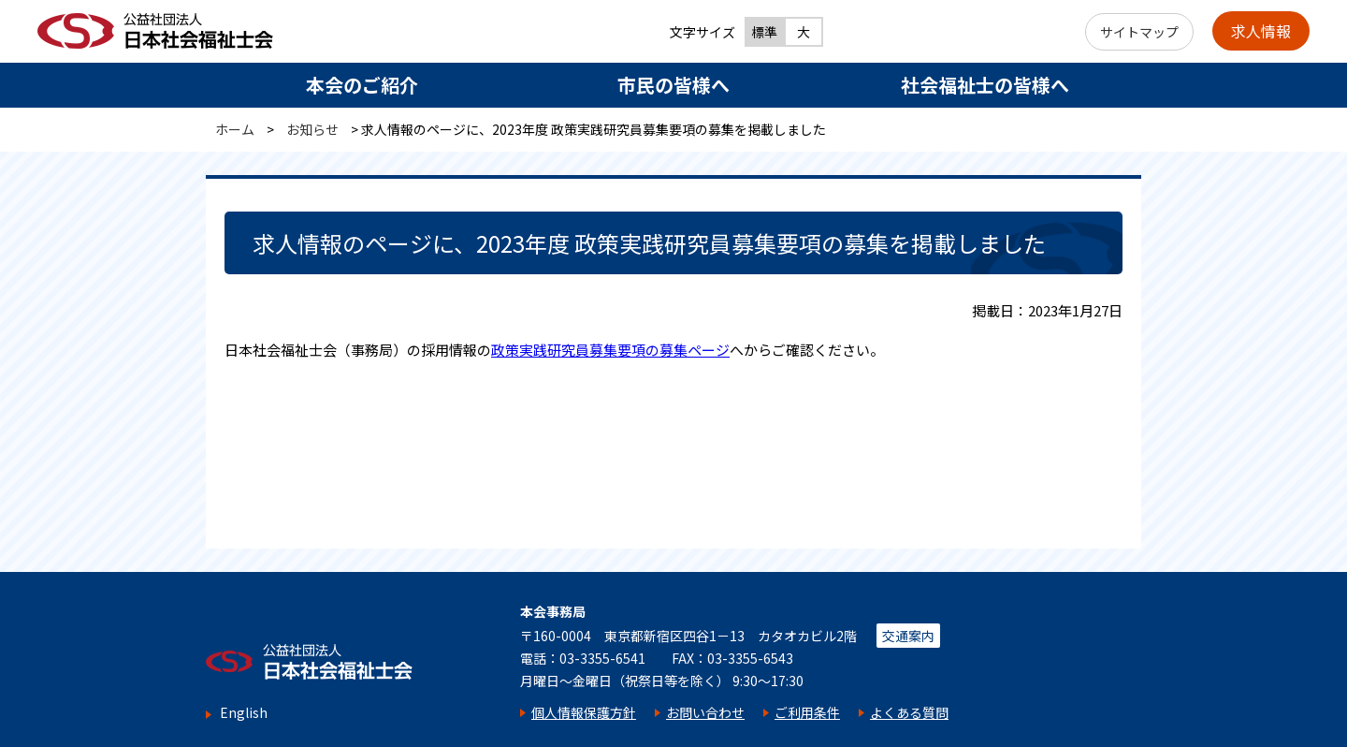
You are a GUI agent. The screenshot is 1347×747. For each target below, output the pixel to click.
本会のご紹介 (362, 84)
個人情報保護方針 (583, 712)
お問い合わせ (705, 712)
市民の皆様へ (673, 84)
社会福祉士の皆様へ (985, 84)
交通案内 (908, 635)
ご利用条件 (807, 712)
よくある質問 (909, 712)
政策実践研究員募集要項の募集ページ (610, 349)
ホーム (234, 129)
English (244, 713)
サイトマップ (1139, 31)
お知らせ (312, 129)
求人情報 (1261, 31)
